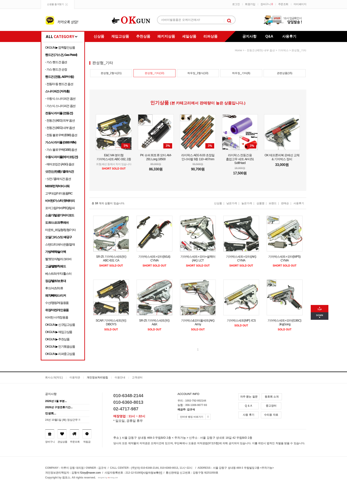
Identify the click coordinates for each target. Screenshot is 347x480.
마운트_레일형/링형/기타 (60, 230)
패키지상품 (166, 36)
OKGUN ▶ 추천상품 (57, 339)
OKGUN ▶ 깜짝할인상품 (60, 47)
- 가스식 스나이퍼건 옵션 (60, 106)
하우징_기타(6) (241, 73)
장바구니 (266, 4)
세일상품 (189, 36)
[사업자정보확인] (152, 472)
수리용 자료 (271, 414)
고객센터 (137, 377)
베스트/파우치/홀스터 (58, 273)
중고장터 (271, 405)
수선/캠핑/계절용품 (57, 303)
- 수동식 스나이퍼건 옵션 (60, 98)
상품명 (260, 203)
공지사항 (249, 36)
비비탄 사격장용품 (56, 317)
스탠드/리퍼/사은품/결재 (60, 244)
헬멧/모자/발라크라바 (58, 259)
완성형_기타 (298, 50)
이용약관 (74, 377)
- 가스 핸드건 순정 (56, 69)
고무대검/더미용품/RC (58, 193)
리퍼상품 (210, 36)
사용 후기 (248, 414)
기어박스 (283, 50)
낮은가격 (231, 203)
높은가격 (246, 203)
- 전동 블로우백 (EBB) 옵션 (61, 135)
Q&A (269, 36)
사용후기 (289, 36)
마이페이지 (300, 4)
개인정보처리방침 (97, 377)
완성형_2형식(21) (111, 73)
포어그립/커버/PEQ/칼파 (60, 208)
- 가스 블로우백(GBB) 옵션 (61, 149)
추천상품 (143, 36)
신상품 (99, 36)
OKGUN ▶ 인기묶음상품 (60, 346)
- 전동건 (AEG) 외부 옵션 (60, 120)
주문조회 (283, 4)
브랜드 (273, 203)
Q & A (248, 405)
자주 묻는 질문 (249, 396)
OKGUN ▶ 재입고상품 (58, 332)
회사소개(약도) (54, 377)
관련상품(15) (284, 73)
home (238, 50)
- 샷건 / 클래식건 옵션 (58, 179)
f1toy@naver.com (90, 472)
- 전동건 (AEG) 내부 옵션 (60, 128)
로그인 (236, 4)
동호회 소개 (272, 396)
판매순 (285, 203)
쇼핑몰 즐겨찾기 (55, 4)
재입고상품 (120, 36)
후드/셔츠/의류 (54, 288)
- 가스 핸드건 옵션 (56, 62)
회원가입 (250, 4)
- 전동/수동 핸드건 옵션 (59, 84)
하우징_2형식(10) (197, 73)
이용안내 (120, 377)
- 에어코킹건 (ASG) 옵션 (59, 164)
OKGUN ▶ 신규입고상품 (60, 324)
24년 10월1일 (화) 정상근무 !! (62, 419)
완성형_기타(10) (154, 73)
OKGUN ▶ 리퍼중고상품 (60, 354)
